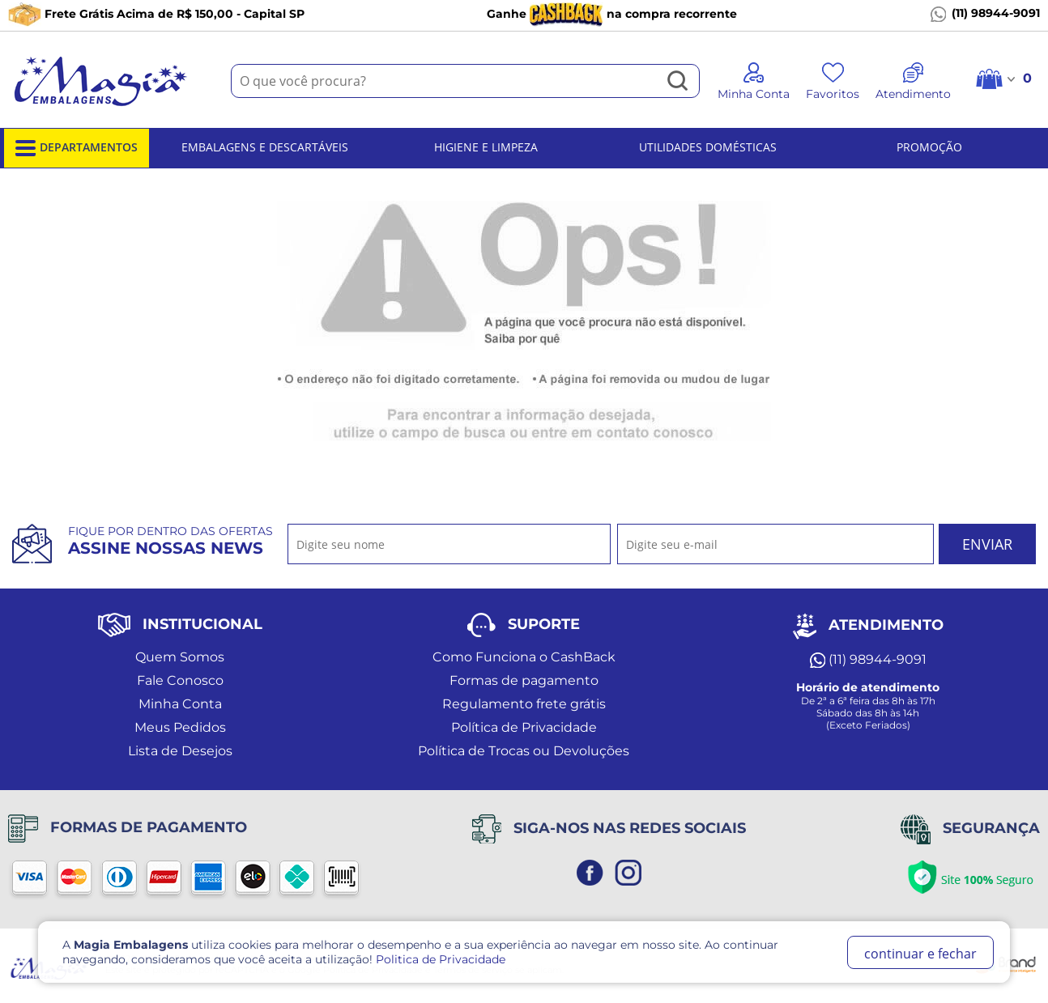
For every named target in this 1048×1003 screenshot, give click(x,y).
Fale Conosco (180, 680)
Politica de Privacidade (440, 959)
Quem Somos (179, 657)
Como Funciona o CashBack (524, 657)
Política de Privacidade (524, 727)
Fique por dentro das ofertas (170, 541)
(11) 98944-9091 (985, 14)
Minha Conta (180, 704)
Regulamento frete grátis (524, 704)
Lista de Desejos (180, 751)
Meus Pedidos (180, 727)
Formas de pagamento (524, 680)
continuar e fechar (920, 954)
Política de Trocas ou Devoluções (523, 751)
